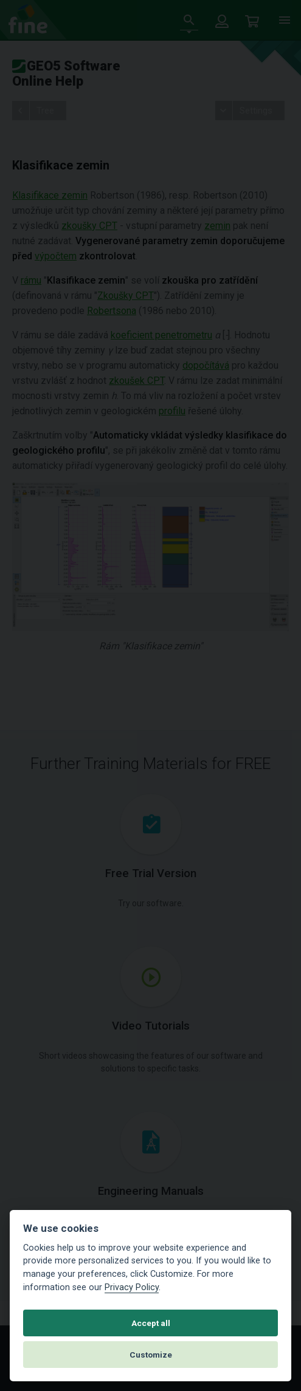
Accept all (150, 1323)
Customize (151, 1354)
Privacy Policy (132, 1287)
